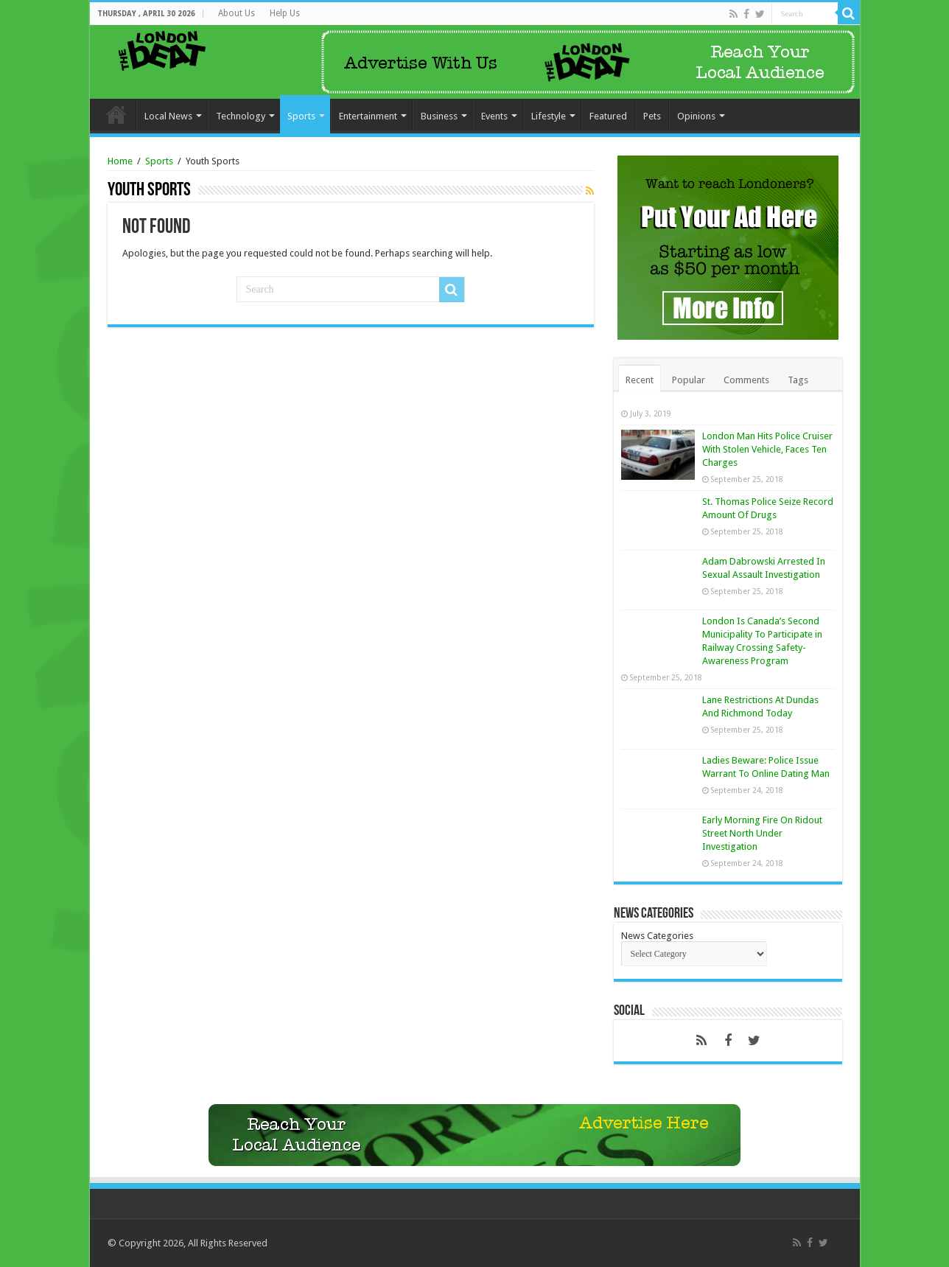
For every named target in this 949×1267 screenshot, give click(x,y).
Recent (640, 379)
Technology (240, 116)
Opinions (696, 116)
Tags (798, 379)
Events (494, 116)
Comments (746, 379)
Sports (301, 116)
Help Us (285, 13)
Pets (652, 116)
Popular (688, 379)
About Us (236, 13)
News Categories (657, 935)
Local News (168, 116)
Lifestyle (548, 116)
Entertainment (368, 116)
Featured (608, 116)
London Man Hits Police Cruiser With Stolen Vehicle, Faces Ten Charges (767, 449)
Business (439, 116)
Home (116, 114)
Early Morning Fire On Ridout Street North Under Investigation (762, 833)
